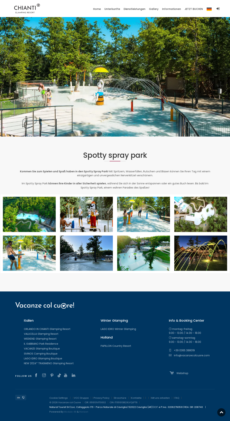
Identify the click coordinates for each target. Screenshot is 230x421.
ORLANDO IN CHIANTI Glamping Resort (47, 329)
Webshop (178, 372)
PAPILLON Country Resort (116, 346)
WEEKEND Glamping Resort (40, 339)
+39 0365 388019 (182, 350)
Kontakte (136, 398)
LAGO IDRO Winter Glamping (118, 329)
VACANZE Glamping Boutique (42, 348)
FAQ (177, 398)
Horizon (83, 411)
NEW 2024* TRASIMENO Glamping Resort (49, 363)
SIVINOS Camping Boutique (41, 353)
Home (97, 9)
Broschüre (120, 398)
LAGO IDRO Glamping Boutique (43, 358)
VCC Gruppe (81, 398)
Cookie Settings (58, 398)
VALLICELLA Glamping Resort (41, 334)
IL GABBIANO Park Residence (41, 344)
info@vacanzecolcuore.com (189, 355)
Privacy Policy (101, 398)
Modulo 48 (70, 411)
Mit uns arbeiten (160, 398)
